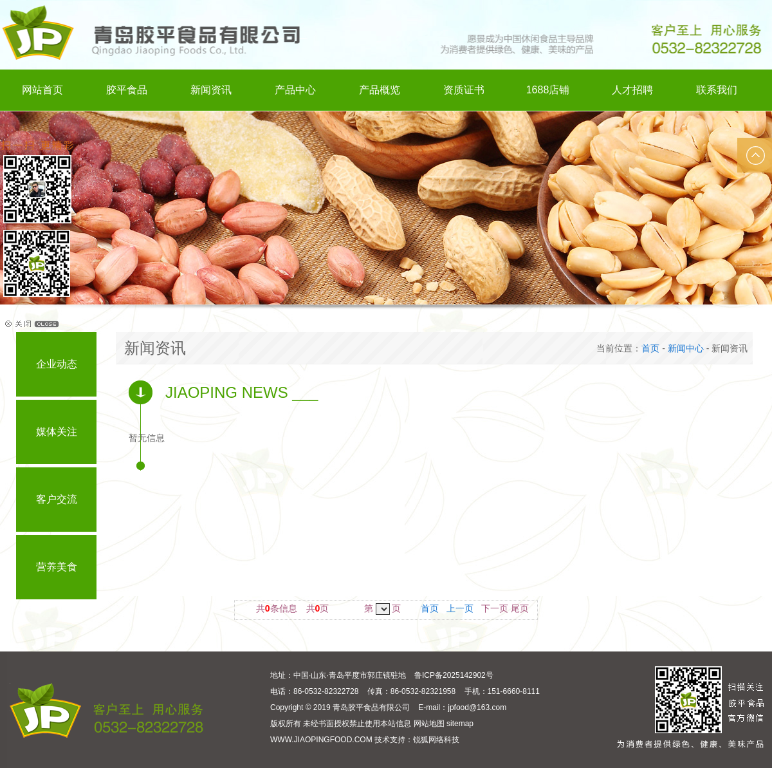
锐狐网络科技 (436, 739)
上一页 (459, 608)
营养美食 (56, 566)
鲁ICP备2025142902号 (453, 675)
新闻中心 (686, 348)
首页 (650, 348)
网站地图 (429, 723)
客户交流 (56, 499)
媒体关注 (56, 431)
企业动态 (56, 364)
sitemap (459, 723)
